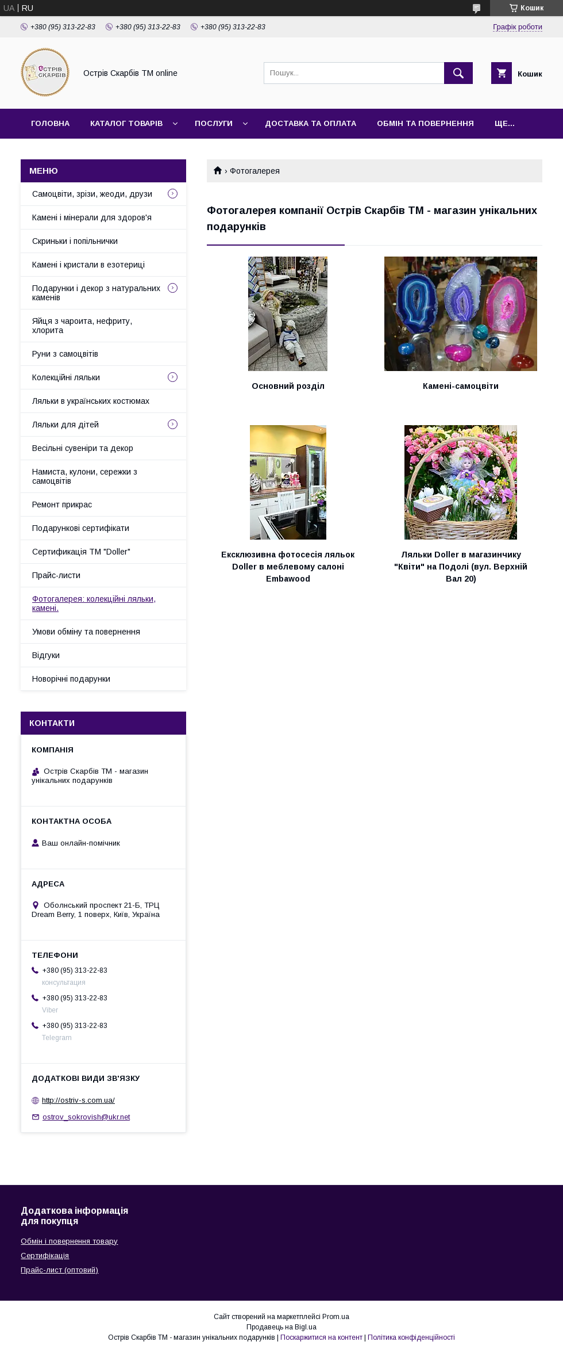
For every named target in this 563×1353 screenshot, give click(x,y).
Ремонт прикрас (62, 504)
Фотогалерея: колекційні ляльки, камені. (94, 603)
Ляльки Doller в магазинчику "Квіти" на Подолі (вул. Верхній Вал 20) (460, 566)
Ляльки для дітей (65, 424)
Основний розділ (288, 386)
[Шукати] (458, 73)
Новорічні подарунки (71, 678)
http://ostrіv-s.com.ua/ (78, 1100)
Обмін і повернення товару (69, 1241)
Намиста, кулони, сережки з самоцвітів (84, 476)
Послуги (214, 123)
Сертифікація (45, 1255)
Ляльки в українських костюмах (90, 401)
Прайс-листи (56, 575)
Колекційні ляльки (66, 377)
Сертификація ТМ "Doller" (81, 551)
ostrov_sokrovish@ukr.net (86, 1117)
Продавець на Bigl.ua (281, 1327)
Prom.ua (335, 1317)
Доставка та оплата (310, 123)
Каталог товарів (126, 123)
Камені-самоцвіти (461, 386)
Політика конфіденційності (411, 1337)
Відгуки (46, 655)
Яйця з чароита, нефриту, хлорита (82, 325)
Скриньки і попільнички (75, 241)
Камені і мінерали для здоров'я (92, 217)
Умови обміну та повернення (86, 631)
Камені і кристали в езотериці (88, 264)
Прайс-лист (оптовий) (59, 1270)
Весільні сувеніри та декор (82, 448)
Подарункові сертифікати (80, 528)
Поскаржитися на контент (321, 1337)
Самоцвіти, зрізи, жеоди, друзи (92, 193)
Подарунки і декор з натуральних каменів (96, 293)
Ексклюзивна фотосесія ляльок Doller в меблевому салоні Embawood (287, 566)
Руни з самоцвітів (65, 353)
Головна (50, 123)
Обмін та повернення (425, 123)
